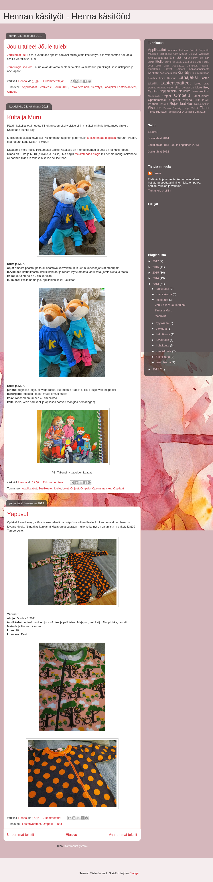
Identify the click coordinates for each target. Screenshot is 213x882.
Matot (170, 87)
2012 (156, 369)
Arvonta (172, 50)
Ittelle (57, 488)
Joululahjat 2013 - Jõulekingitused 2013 (173, 145)
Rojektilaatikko (181, 104)
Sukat (194, 108)
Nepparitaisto (168, 91)
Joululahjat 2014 (158, 138)
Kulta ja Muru (24, 117)
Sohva (167, 108)
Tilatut (58, 823)
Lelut (66, 488)
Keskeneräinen (79, 87)
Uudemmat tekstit (20, 835)
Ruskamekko (201, 103)
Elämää (175, 57)
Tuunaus (161, 111)
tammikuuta (164, 362)
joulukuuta (163, 288)
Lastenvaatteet (126, 87)
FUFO (186, 57)
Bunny (168, 54)
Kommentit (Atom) (76, 846)
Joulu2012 (178, 65)
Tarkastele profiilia (159, 190)
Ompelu (12, 91)
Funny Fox (197, 58)
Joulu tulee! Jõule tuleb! (37, 46)
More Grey (202, 87)
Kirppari (204, 72)
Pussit (205, 99)
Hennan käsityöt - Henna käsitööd (67, 16)
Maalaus (161, 87)
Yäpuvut (17, 514)
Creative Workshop (199, 54)
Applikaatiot (29, 87)
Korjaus (171, 77)
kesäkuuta (163, 340)
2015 (156, 272)
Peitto (197, 99)
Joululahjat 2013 (17, 55)
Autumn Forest (188, 50)
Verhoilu (189, 111)
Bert (162, 54)
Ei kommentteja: (54, 81)
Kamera (180, 68)
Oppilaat (118, 488)
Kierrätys (96, 87)
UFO (181, 111)
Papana (187, 100)
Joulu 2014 (196, 61)
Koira (162, 77)
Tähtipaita (173, 112)
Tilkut (151, 111)
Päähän (153, 104)
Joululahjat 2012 (158, 151)
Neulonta (184, 91)
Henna (156, 173)
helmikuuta (163, 356)
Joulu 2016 (163, 66)
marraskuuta (164, 294)
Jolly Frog (170, 62)
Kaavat (168, 68)
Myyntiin (153, 91)
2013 (156, 284)
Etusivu (71, 835)
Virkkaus (200, 111)
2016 (156, 267)
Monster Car (187, 87)
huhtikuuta (163, 345)
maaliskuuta (164, 351)
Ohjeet (74, 488)
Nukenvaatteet (201, 91)
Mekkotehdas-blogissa (101, 137)
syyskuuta (163, 323)
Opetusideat (201, 96)
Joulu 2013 (61, 87)
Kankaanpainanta (199, 68)
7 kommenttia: (52, 817)
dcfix (150, 58)
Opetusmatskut (101, 488)
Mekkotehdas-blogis (88, 154)
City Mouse (180, 53)
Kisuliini (152, 77)
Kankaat (153, 72)
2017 (156, 261)
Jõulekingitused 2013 (20, 67)
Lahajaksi (110, 87)
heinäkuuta (163, 334)
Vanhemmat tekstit (123, 835)
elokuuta (162, 328)
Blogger (134, 873)
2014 (156, 278)
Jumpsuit (192, 65)
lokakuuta (162, 299)
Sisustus (154, 108)
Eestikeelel (45, 87)
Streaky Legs (181, 108)
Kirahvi (195, 73)
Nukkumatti (154, 96)
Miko (177, 87)
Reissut (164, 104)
